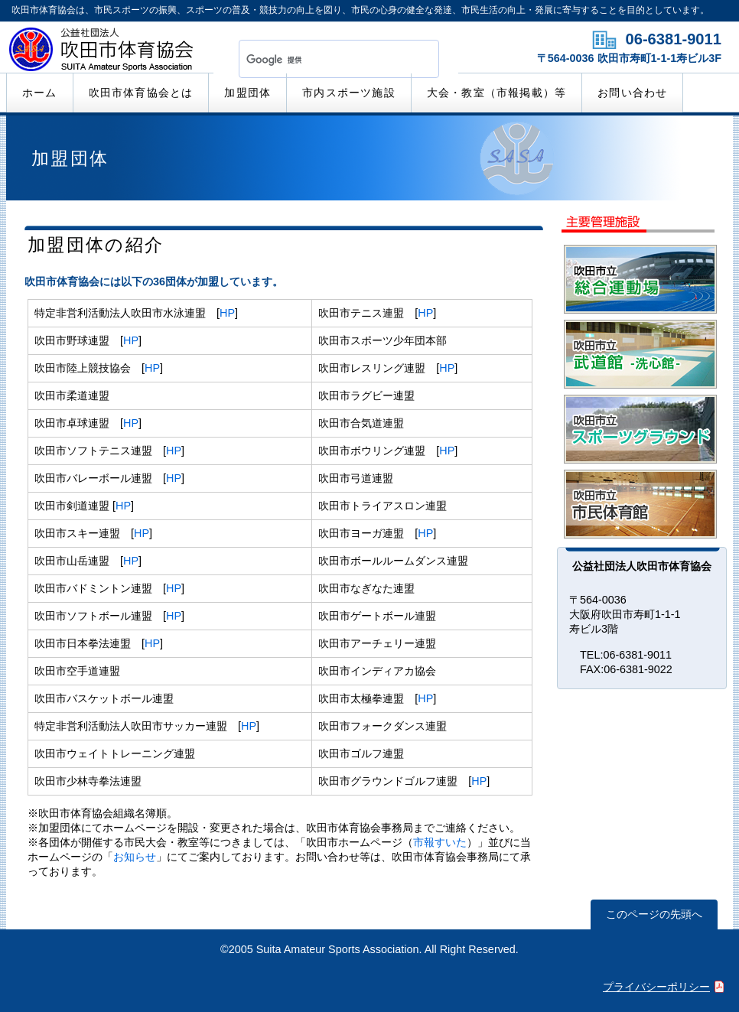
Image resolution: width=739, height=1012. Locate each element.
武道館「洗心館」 (640, 354)
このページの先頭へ (654, 914)
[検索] (320, 59)
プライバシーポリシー (656, 987)
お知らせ (134, 857)
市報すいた (440, 842)
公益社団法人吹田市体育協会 (103, 53)
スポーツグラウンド (640, 429)
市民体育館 (640, 504)
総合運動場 (640, 279)
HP (227, 313)
